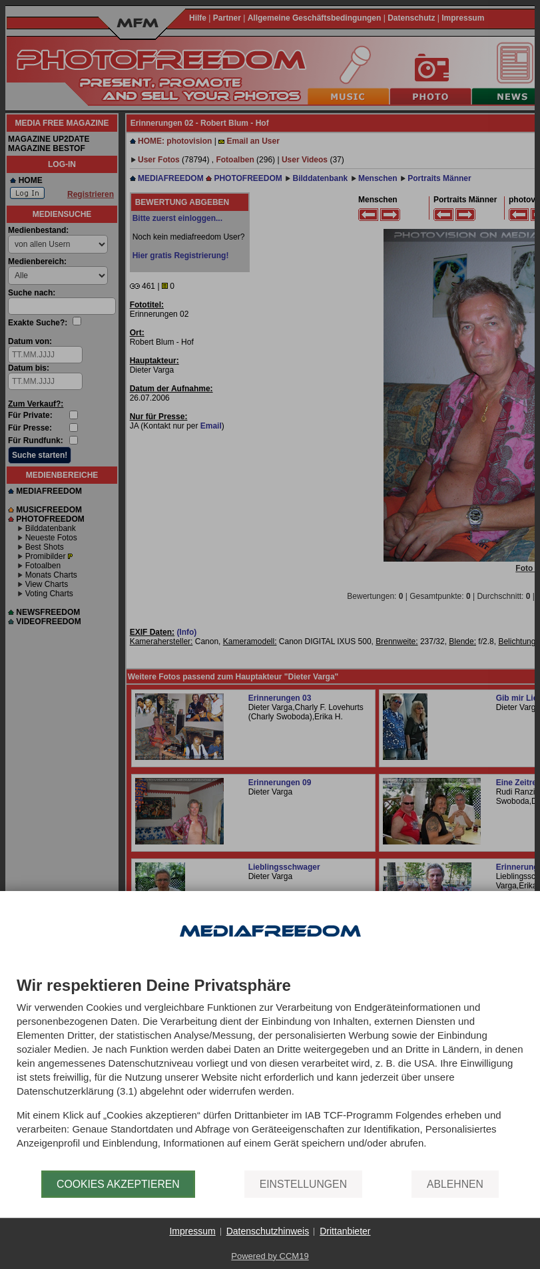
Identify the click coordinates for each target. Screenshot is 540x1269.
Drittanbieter (345, 1231)
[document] (270, 1074)
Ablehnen (455, 1184)
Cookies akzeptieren (118, 1184)
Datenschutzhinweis (268, 1231)
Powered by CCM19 (269, 1256)
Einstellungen (303, 1184)
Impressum (192, 1231)
